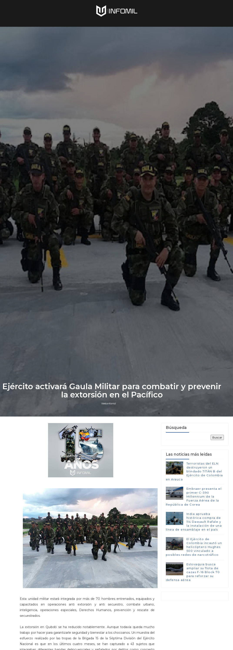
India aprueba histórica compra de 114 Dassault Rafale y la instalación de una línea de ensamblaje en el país (194, 521)
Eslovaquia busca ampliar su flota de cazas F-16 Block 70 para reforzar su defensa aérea (193, 572)
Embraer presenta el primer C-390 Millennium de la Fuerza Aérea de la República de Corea (194, 496)
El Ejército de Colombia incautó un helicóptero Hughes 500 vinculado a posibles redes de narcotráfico (194, 547)
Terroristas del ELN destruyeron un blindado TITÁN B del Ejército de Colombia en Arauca (194, 471)
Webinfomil (108, 403)
